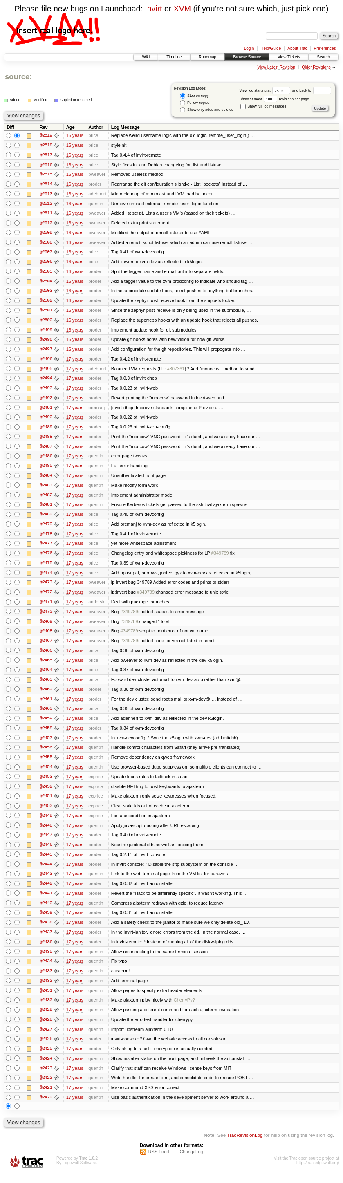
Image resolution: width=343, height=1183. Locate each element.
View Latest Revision (276, 67)
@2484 (46, 478)
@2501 (46, 312)
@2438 (46, 930)
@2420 (46, 1106)
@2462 (46, 694)
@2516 (46, 164)
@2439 (46, 920)
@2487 (46, 449)
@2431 (46, 998)
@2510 (46, 223)
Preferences (325, 48)
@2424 (46, 1067)
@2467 (46, 645)
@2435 (46, 959)
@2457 (46, 743)
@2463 (46, 684)
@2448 (46, 832)
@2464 (46, 675)
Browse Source (247, 57)
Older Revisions (316, 67)
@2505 (46, 272)
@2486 (46, 459)
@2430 (46, 1008)
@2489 (46, 429)
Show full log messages (263, 106)
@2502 (46, 302)
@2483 (46, 488)
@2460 (46, 714)
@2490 (46, 420)
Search (323, 57)
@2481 (46, 508)
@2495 (46, 370)
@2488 (46, 439)
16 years (74, 135)
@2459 (46, 724)
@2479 (46, 527)
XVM (182, 8)
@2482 (46, 498)
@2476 (46, 557)
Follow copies (194, 102)
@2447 (46, 841)
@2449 (46, 822)
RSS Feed (158, 1160)
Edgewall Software (79, 1172)
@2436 (46, 949)
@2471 (46, 606)
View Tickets (289, 57)
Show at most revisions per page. (275, 99)
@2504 (46, 282)
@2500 (46, 321)
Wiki (146, 57)
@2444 (46, 871)
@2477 (46, 547)
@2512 (46, 204)
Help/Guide (270, 48)
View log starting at (266, 90)
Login (249, 48)
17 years (74, 360)
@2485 (46, 469)
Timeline (174, 57)
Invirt (153, 8)
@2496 (46, 361)
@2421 (46, 1096)
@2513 (46, 194)
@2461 (46, 704)
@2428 (46, 1028)
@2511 (46, 214)
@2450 (46, 812)
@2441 (46, 900)
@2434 (46, 969)
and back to (311, 90)
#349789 (220, 557)
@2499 (46, 331)
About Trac (297, 48)
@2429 (46, 1018)
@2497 (46, 351)
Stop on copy (194, 96)
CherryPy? (184, 1008)
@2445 (46, 861)
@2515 (46, 174)
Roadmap (207, 57)
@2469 (46, 626)
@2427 (46, 1038)
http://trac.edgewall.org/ (317, 1172)
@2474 (46, 577)
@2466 (46, 655)
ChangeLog (191, 1160)
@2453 (46, 783)
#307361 (176, 370)
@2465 (46, 665)
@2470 (46, 616)
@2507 (46, 253)
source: (18, 76)
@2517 (46, 155)
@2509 (46, 233)
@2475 (46, 567)
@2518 (46, 145)
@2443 (46, 881)
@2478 (46, 537)
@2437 (46, 940)
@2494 (46, 380)
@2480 (46, 518)
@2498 (46, 341)
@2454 (46, 773)
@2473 (46, 586)
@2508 (46, 243)
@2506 (46, 263)
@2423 (46, 1077)
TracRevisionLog (244, 1144)
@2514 (46, 184)
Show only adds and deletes (206, 109)
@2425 (46, 1057)
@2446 (46, 851)
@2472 (46, 596)
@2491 (46, 410)
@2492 (46, 400)
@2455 (46, 763)
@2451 (46, 802)
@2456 (46, 753)
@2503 (46, 292)
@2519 (46, 135)
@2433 (46, 979)
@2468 (46, 635)
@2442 (46, 890)
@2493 (46, 390)
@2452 (46, 792)
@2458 (46, 733)
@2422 (46, 1087)
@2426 (46, 1047)
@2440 (46, 910)
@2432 (46, 989)
